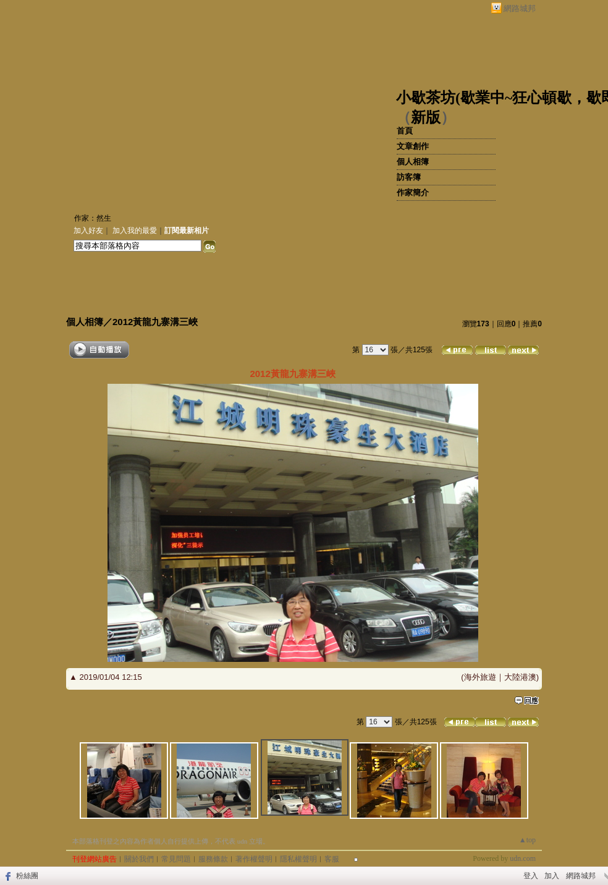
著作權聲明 (253, 859)
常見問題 (176, 859)
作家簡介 (413, 192)
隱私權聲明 (298, 859)
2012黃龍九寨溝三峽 (155, 321)
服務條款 (213, 859)
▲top (527, 840)
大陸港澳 (520, 677)
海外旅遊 (480, 677)
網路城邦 (520, 8)
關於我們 (139, 859)
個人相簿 (413, 161)
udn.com (523, 858)
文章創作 (413, 146)
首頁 (405, 130)
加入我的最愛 (134, 230)
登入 (530, 875)
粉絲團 (27, 875)
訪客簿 (409, 177)
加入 (551, 875)
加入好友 (88, 230)
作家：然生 (92, 218)
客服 (331, 859)
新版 (426, 117)
